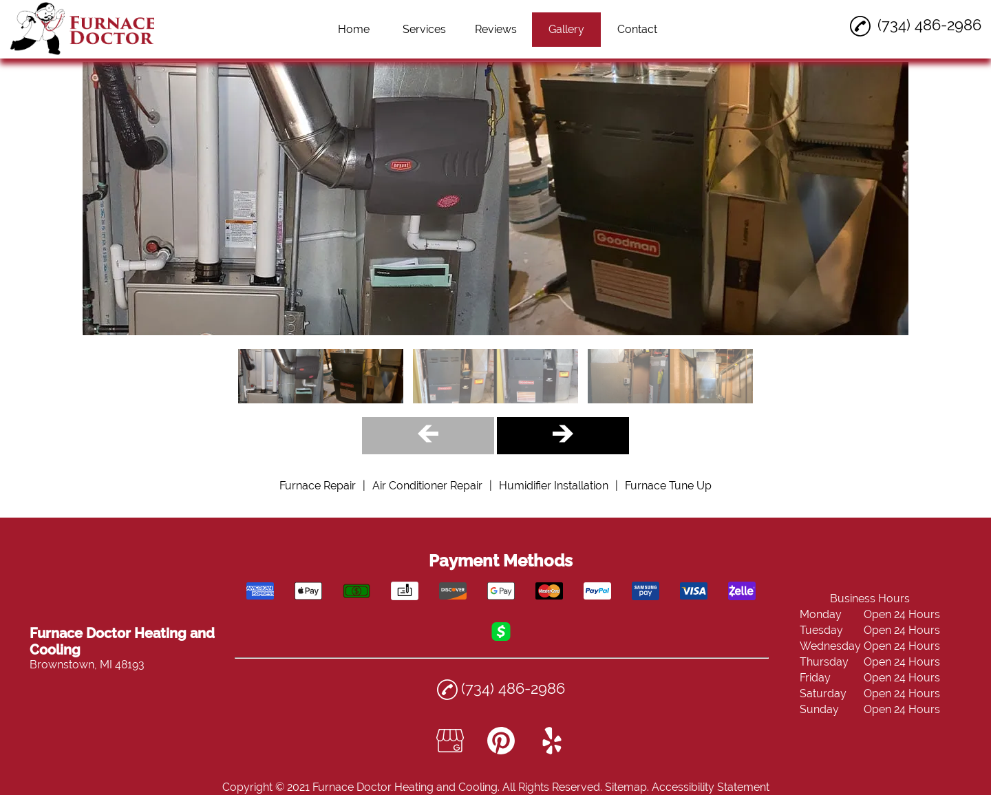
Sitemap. (627, 787)
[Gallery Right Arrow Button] (563, 435)
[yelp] (552, 750)
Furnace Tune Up (668, 485)
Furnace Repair (317, 485)
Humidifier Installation (553, 485)
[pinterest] (501, 750)
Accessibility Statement (710, 787)
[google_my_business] (450, 750)
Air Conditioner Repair (427, 485)
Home (354, 29)
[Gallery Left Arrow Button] (428, 435)
